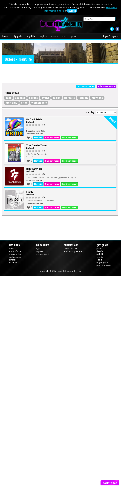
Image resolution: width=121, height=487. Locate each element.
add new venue (107, 86)
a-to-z (99, 259)
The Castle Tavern (37, 145)
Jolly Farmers (34, 169)
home (5, 36)
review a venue (85, 86)
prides (74, 36)
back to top (110, 483)
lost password (42, 254)
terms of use (15, 251)
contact (12, 259)
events (54, 36)
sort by (89, 112)
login (105, 36)
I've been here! (69, 137)
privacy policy (15, 254)
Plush (29, 192)
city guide (17, 36)
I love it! (38, 137)
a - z (64, 36)
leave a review (70, 248)
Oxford (30, 122)
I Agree (72, 10)
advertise (13, 262)
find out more (52, 137)
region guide (102, 262)
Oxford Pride (34, 119)
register (115, 36)
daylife (43, 36)
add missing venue (73, 251)
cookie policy (15, 256)
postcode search (104, 265)
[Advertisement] (60, 73)
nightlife (31, 36)
